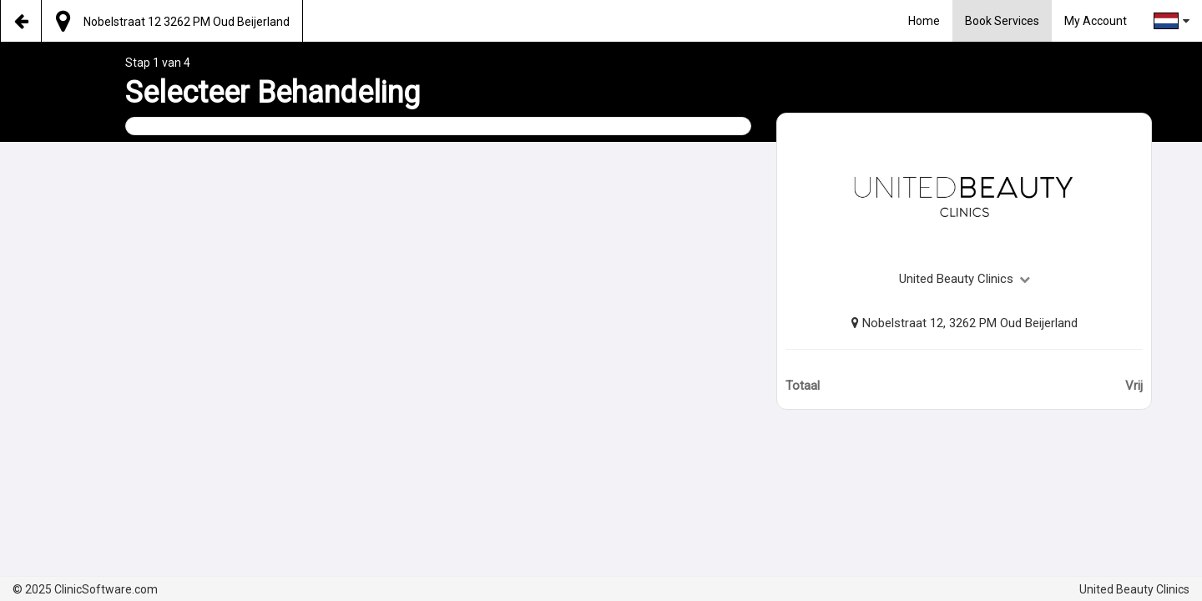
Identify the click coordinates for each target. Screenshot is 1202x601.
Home (924, 21)
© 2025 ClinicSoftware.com (85, 589)
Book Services (1002, 21)
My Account (1095, 21)
